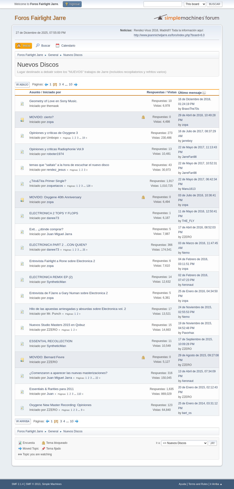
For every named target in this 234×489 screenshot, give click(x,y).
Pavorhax (188, 333)
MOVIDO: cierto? (41, 117)
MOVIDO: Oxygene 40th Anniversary (55, 197)
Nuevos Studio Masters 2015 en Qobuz (57, 325)
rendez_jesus (56, 169)
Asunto (34, 92)
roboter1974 (55, 154)
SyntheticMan (56, 282)
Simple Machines (52, 484)
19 (83, 138)
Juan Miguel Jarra (59, 234)
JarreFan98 (189, 157)
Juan (50, 394)
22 (97, 378)
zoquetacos (55, 185)
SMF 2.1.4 (18, 484)
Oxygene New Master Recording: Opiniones (60, 405)
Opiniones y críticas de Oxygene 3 (53, 133)
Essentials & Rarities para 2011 (51, 389)
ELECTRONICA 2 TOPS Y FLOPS (53, 213)
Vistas (172, 92)
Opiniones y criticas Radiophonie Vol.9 (56, 149)
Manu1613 (189, 189)
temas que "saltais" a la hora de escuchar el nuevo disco (69, 165)
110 (79, 394)
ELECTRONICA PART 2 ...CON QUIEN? (58, 245)
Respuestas (156, 92)
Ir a (158, 442)
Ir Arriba (22, 421)
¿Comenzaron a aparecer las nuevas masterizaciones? (68, 373)
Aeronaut (188, 284)
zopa (50, 122)
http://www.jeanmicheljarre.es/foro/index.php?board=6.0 (169, 35)
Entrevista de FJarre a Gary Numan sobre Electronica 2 (68, 293)
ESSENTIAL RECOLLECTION (50, 341)
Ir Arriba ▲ (216, 484)
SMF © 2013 (33, 484)
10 (70, 84)
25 (84, 249)
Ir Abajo (22, 84)
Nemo (186, 252)
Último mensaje (192, 92)
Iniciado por (52, 92)
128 (88, 186)
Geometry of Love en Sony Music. (53, 101)
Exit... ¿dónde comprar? (46, 229)
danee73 (53, 218)
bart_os (186, 413)
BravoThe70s (190, 108)
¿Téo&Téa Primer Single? (47, 181)
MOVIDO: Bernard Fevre (46, 357)
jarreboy (187, 141)
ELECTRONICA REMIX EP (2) (51, 277)
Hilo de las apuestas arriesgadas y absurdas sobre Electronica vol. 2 (77, 309)
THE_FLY (188, 221)
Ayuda (182, 484)
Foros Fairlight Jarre (40, 18)
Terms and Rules (198, 484)
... (67, 84)
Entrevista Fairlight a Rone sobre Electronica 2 (62, 261)
